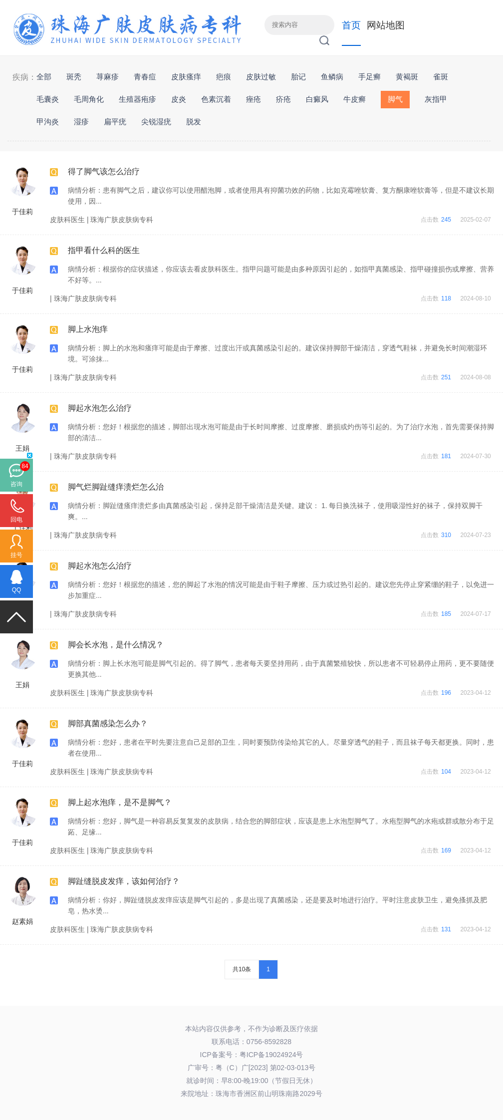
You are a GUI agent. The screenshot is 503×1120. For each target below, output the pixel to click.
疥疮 (283, 99)
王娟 (22, 448)
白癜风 (317, 99)
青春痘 (145, 76)
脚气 (395, 99)
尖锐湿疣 (156, 121)
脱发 (193, 121)
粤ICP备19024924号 (271, 1055)
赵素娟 (22, 921)
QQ (16, 589)
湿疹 (81, 121)
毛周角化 (89, 99)
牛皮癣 (354, 99)
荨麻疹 (107, 76)
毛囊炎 (47, 99)
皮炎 (178, 99)
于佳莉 (22, 212)
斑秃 (73, 76)
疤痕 (223, 76)
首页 (351, 25)
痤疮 (253, 99)
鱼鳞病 (332, 76)
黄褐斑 (407, 76)
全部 (43, 76)
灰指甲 (436, 99)
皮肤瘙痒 (186, 76)
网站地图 (386, 25)
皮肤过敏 (261, 76)
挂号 (16, 555)
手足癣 (369, 76)
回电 (16, 519)
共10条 (242, 969)
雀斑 (440, 76)
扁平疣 (115, 121)
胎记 (298, 76)
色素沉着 (216, 99)
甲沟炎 (47, 121)
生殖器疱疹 (137, 99)
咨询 (16, 484)
